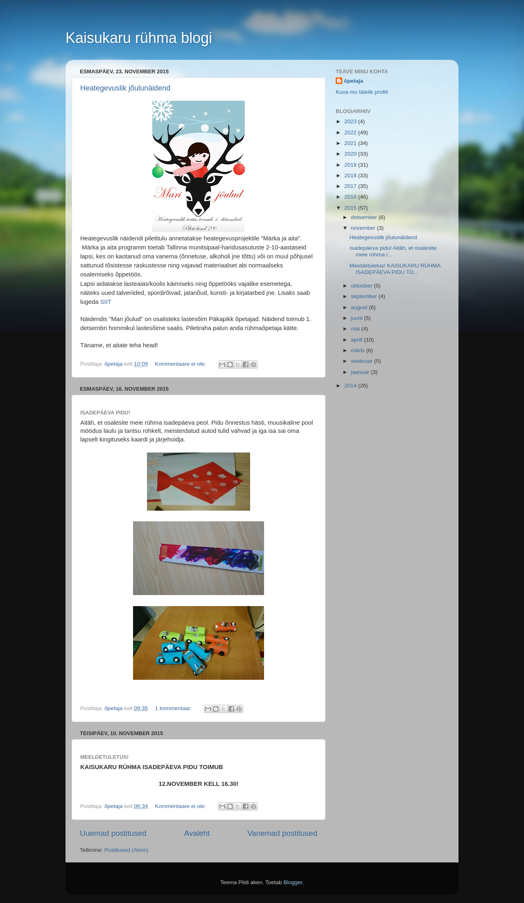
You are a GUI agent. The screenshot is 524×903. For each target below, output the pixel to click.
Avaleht (197, 833)
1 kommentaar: (174, 708)
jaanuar (361, 372)
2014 (351, 385)
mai (356, 329)
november (364, 228)
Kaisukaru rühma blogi (139, 37)
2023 (351, 121)
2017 (351, 186)
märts (358, 350)
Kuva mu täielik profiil (362, 92)
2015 (351, 208)
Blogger (292, 882)
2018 (351, 175)
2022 (351, 132)
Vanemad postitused (282, 833)
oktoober (362, 286)
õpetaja (353, 81)
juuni (357, 318)
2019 (351, 165)
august (360, 307)
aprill (357, 340)
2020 (351, 154)
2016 (351, 197)
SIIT (105, 302)
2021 (351, 143)
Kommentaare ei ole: (181, 364)
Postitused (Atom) (126, 850)
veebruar (362, 361)
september (365, 296)
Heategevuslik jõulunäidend (125, 88)
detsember (365, 217)
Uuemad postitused (113, 833)
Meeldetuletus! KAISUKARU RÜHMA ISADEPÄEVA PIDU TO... (395, 269)
